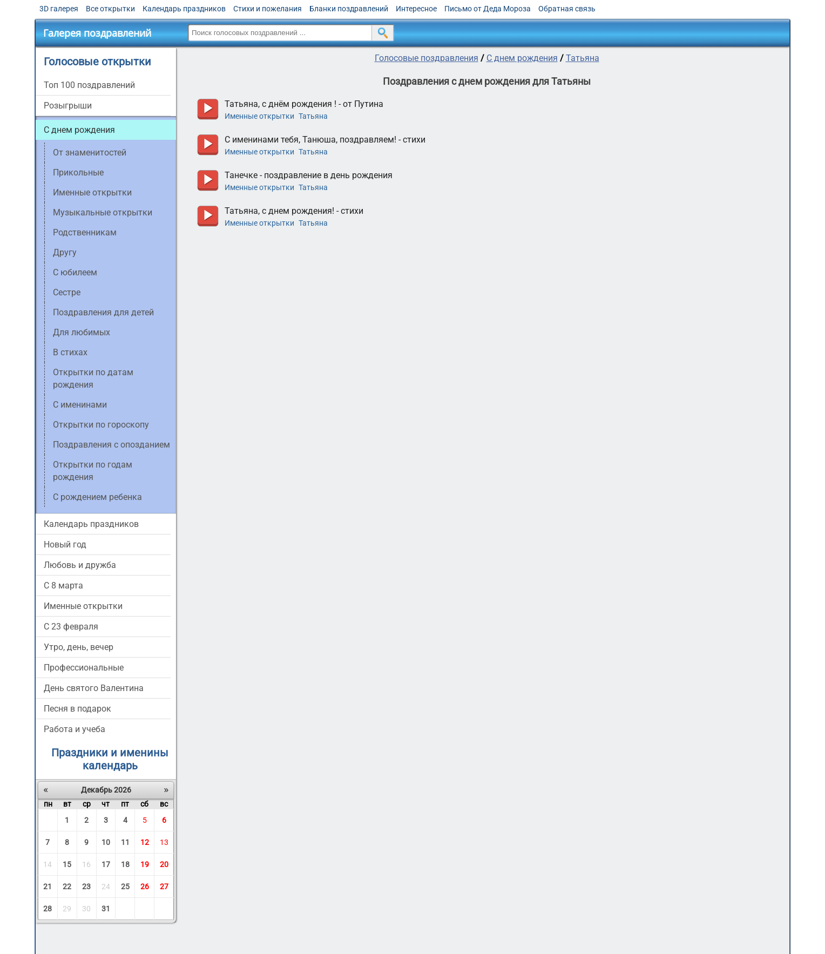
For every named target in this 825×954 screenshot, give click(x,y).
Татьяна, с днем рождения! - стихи (294, 211)
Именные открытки (92, 192)
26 (144, 886)
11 (125, 842)
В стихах (70, 352)
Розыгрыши (68, 105)
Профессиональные (84, 667)
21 (47, 886)
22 (67, 886)
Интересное (416, 8)
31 (106, 908)
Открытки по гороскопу (101, 425)
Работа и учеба (74, 729)
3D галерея (58, 8)
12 (144, 842)
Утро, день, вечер (78, 647)
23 (86, 886)
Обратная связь (567, 8)
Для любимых (81, 332)
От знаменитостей (89, 152)
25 (125, 886)
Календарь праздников (184, 8)
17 (106, 864)
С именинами (80, 405)
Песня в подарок (77, 708)
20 (164, 864)
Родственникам (85, 232)
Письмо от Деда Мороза (487, 8)
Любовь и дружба (80, 565)
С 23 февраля (71, 626)
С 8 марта (63, 585)
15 (67, 864)
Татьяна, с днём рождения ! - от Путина (304, 104)
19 (144, 864)
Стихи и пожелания (267, 8)
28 (47, 908)
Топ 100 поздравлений (89, 85)
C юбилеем (75, 272)
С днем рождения (79, 130)
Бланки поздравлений (348, 8)
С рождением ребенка (97, 497)
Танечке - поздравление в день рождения (309, 175)
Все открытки (110, 8)
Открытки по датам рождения (93, 378)
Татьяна (582, 58)
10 (106, 842)
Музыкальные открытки (102, 212)
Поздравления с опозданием (111, 444)
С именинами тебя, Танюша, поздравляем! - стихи (325, 139)
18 (125, 864)
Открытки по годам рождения (92, 470)
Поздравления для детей (103, 312)
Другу (65, 252)
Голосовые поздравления (426, 58)
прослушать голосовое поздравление (207, 109)
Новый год (65, 544)
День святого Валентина (94, 688)
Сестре (66, 292)
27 (164, 886)
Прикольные (78, 172)
